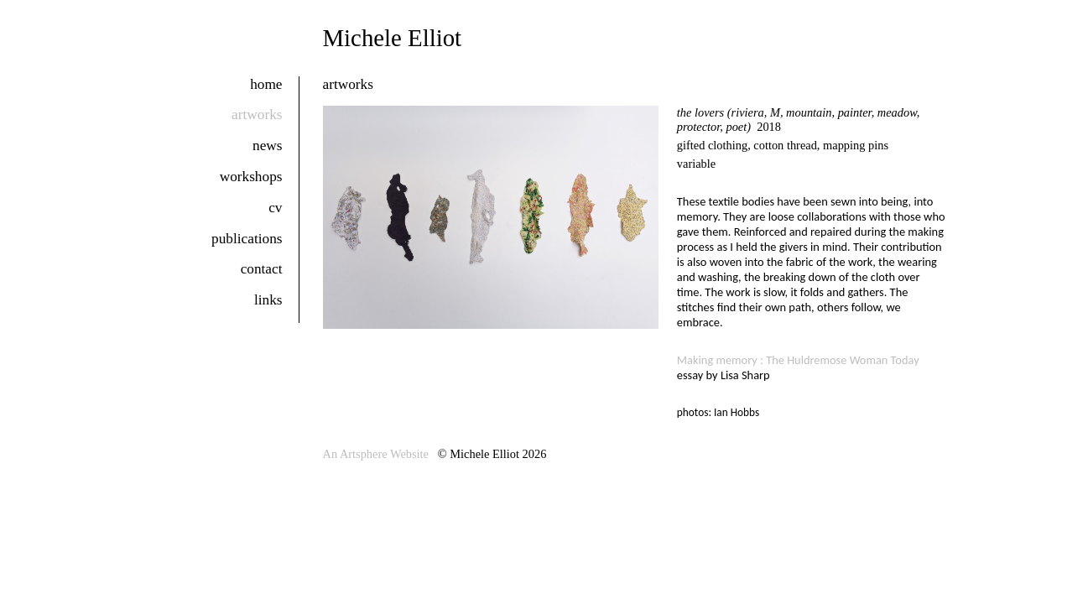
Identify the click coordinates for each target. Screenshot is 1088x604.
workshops (251, 177)
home (266, 84)
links (268, 300)
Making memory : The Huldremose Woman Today (798, 359)
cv (275, 208)
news (267, 146)
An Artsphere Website (376, 454)
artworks (257, 114)
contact (262, 269)
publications (246, 239)
